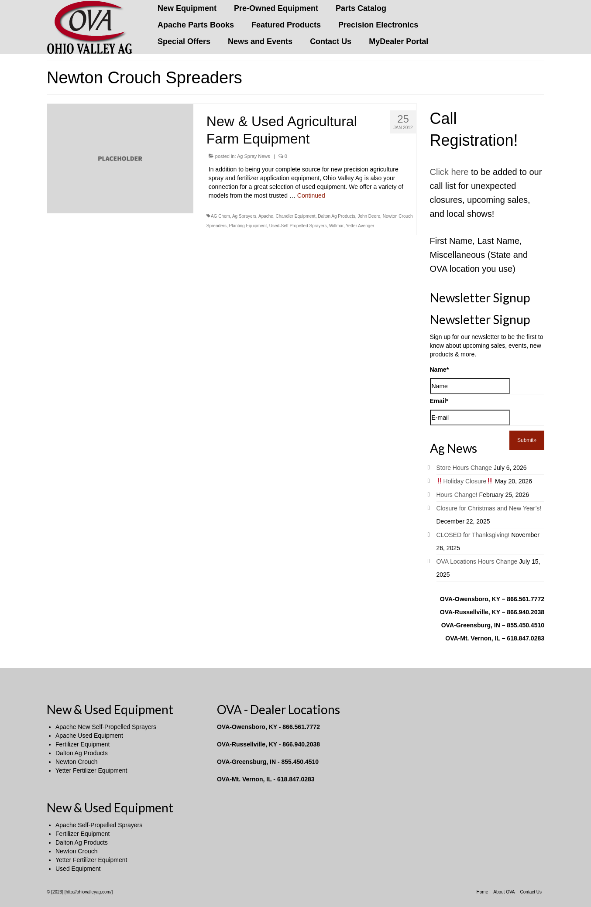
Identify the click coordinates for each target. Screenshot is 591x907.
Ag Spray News (253, 156)
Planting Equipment (248, 225)
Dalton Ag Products (336, 216)
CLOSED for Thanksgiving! (473, 534)
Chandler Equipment (295, 216)
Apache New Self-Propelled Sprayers (105, 726)
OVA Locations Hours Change (477, 561)
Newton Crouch (76, 761)
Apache (265, 216)
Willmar (336, 225)
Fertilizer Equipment (82, 744)
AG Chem (220, 216)
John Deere (368, 216)
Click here (449, 172)
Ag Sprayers (244, 216)
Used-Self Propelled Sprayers (298, 225)
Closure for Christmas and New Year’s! (489, 508)
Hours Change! (457, 494)
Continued (311, 195)
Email (439, 400)
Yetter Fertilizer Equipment (91, 770)
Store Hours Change (464, 467)
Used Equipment (78, 868)
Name (439, 369)
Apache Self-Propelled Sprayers (98, 824)
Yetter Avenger (360, 225)
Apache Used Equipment (89, 735)
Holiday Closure (464, 481)
